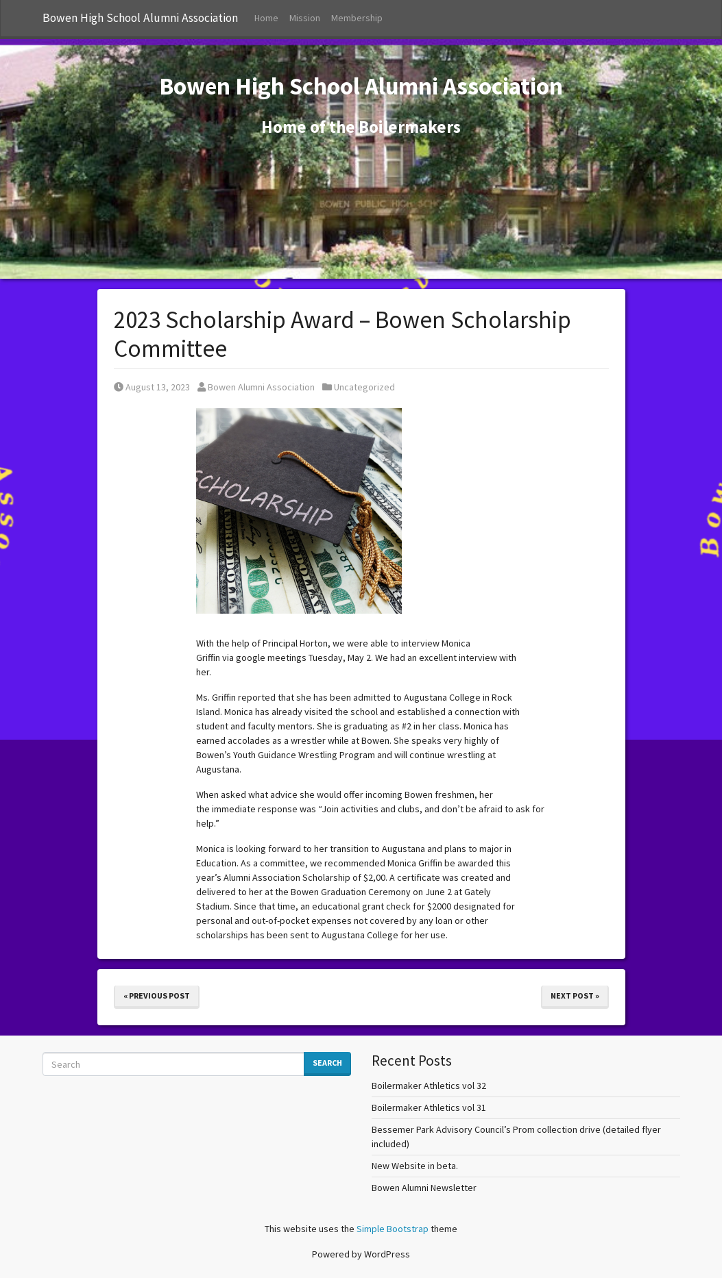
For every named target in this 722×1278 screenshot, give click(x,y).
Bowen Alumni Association (256, 387)
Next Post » (575, 995)
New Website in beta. (415, 1166)
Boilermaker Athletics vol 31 (429, 1107)
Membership (357, 18)
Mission (304, 18)
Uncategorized (364, 387)
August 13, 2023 (152, 387)
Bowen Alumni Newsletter (424, 1187)
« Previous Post (156, 995)
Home (266, 18)
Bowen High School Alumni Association (140, 17)
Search (327, 1062)
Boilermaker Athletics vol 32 (429, 1085)
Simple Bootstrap (393, 1229)
